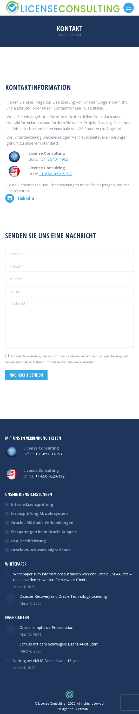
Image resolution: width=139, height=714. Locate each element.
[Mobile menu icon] (128, 8)
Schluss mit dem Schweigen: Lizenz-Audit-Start (58, 644)
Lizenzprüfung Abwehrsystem (39, 513)
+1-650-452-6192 (55, 173)
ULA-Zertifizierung (28, 540)
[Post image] (7, 573)
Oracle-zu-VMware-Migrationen (41, 549)
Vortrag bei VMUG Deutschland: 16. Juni (46, 660)
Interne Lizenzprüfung (32, 504)
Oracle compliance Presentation (46, 627)
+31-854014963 (54, 159)
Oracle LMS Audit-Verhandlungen (42, 522)
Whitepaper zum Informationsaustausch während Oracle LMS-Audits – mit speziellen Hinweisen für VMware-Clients (72, 577)
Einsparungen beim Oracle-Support (44, 531)
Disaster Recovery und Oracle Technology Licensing (63, 596)
